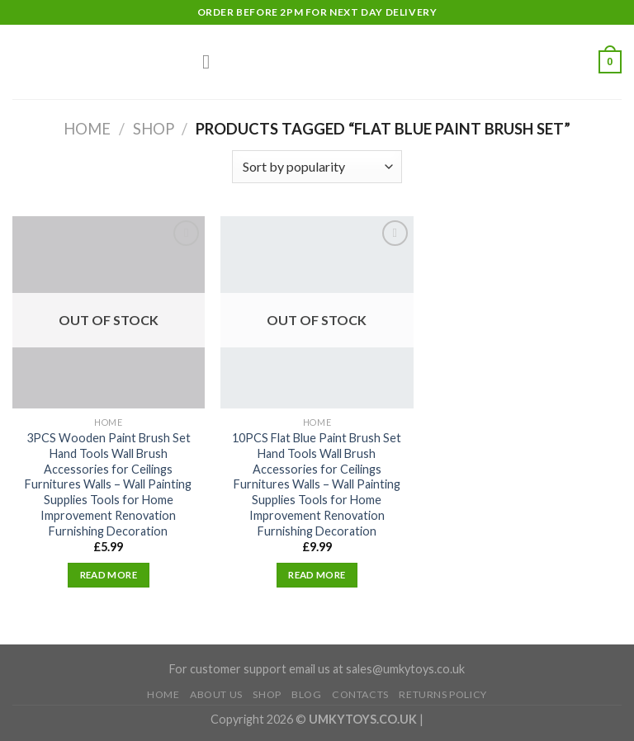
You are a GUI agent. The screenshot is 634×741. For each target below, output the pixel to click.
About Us (216, 694)
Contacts (360, 694)
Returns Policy (443, 694)
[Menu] (212, 61)
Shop (153, 129)
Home (87, 129)
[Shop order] (317, 166)
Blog (306, 694)
